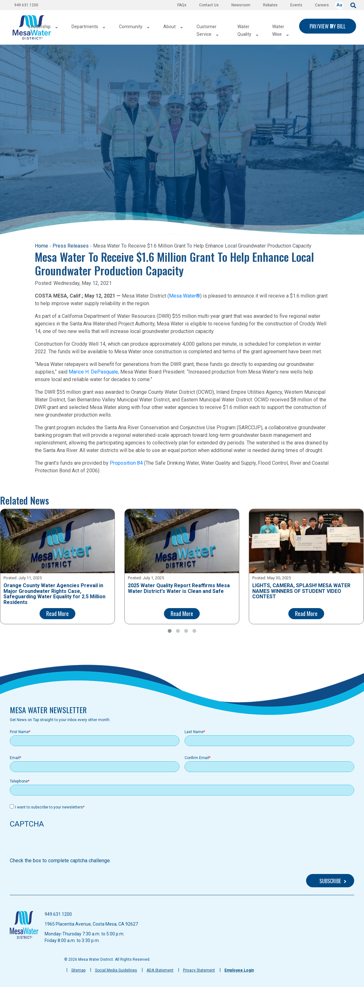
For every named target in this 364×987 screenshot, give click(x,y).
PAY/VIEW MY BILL (328, 26)
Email (15, 758)
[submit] (353, 5)
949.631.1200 (26, 5)
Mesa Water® (184, 296)
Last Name (194, 732)
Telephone (19, 781)
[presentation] (58, 844)
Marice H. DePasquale (93, 372)
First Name (19, 732)
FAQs (181, 5)
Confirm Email (197, 758)
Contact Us (209, 5)
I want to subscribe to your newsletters (49, 807)
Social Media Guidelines (116, 970)
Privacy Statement (199, 970)
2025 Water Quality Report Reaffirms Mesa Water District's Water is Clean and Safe (179, 588)
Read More (57, 613)
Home (41, 246)
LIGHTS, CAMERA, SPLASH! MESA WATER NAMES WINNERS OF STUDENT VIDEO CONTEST (301, 591)
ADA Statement (160, 970)
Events (296, 5)
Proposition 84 (126, 463)
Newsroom (240, 5)
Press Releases (71, 246)
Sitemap (78, 970)
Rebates (270, 5)
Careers (322, 5)
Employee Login (239, 970)
